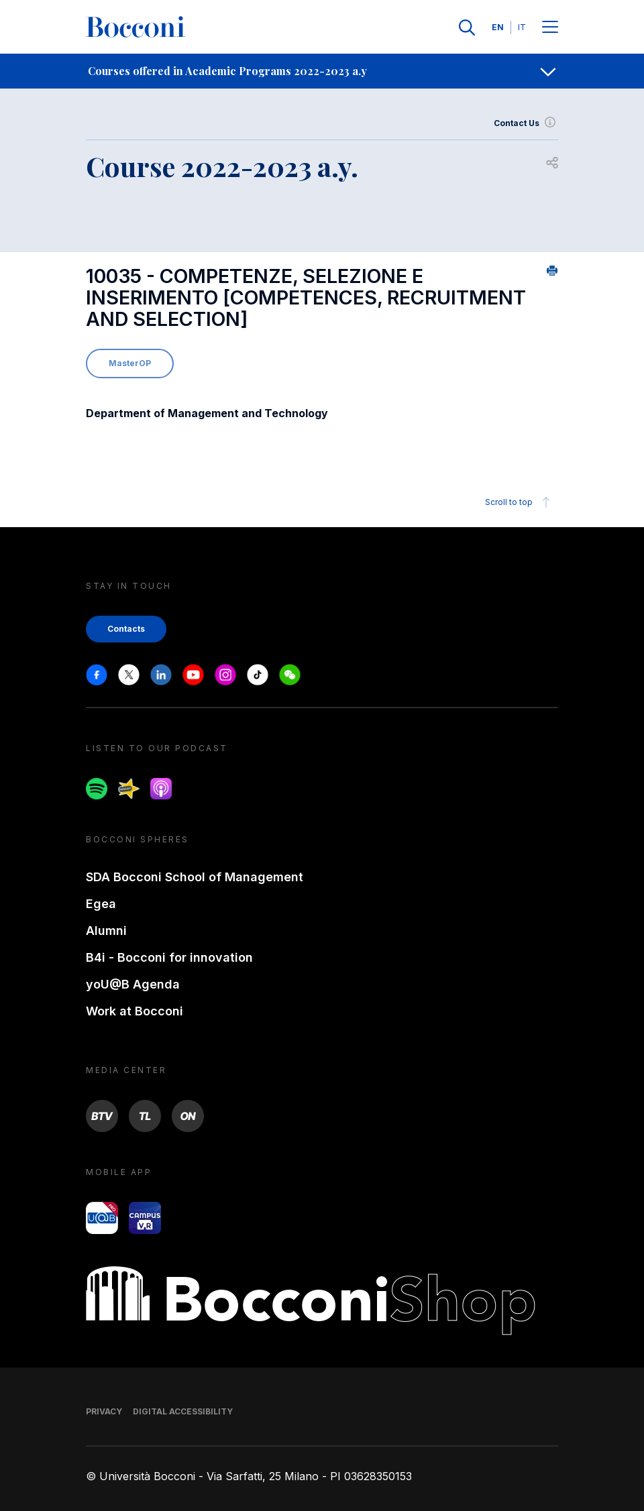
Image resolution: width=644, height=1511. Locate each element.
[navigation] (322, 71)
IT (522, 27)
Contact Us (526, 123)
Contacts (126, 629)
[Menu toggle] (550, 28)
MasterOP (130, 363)
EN (498, 27)
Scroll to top (519, 502)
